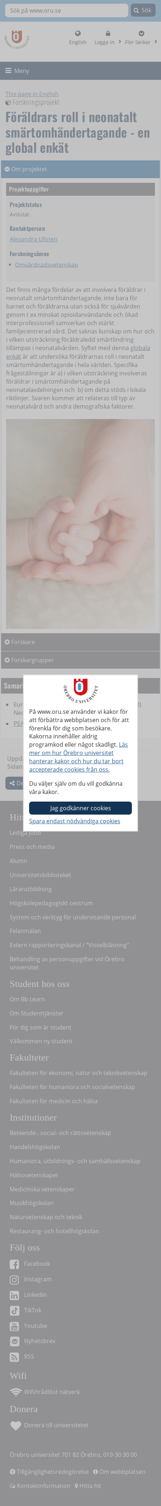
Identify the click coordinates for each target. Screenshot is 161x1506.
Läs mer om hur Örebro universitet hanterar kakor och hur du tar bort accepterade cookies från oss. (78, 757)
